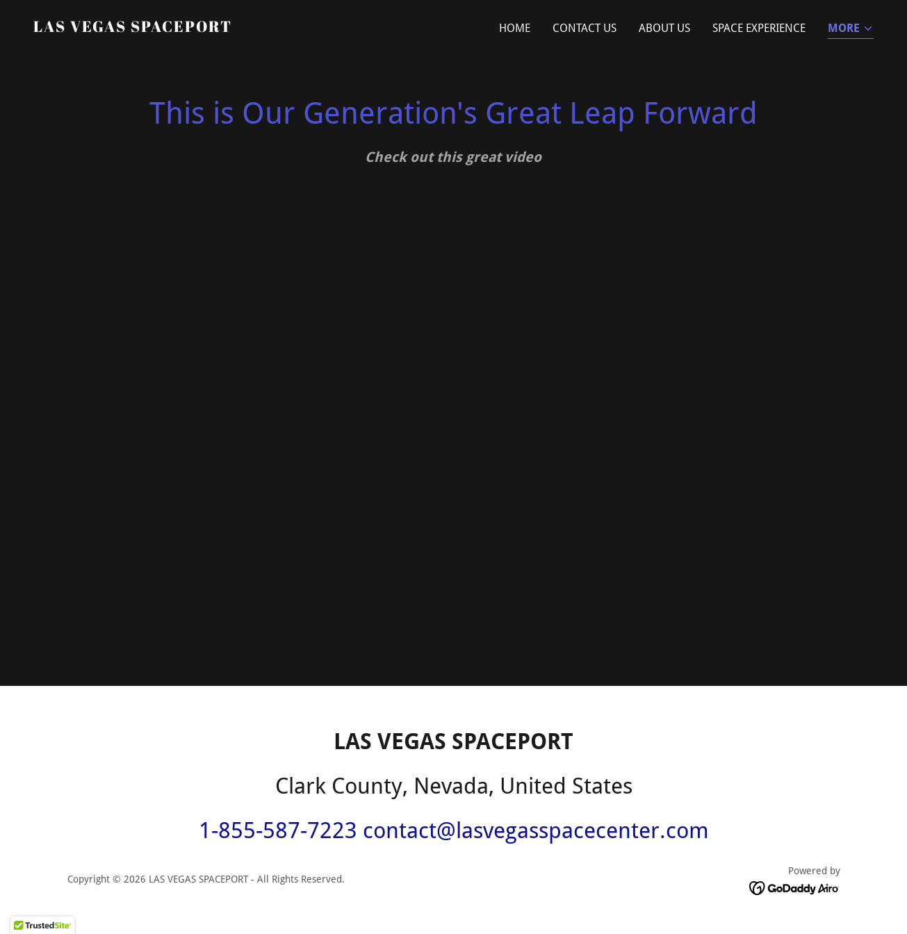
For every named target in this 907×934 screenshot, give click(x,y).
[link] (132, 28)
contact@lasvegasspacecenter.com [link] (536, 830)
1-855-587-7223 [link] (278, 830)
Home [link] (514, 28)
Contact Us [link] (584, 28)
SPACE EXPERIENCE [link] (759, 28)
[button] (851, 29)
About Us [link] (664, 28)
